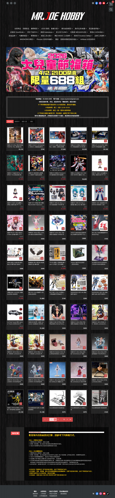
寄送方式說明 (53, 493)
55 (64, 419)
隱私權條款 (64, 493)
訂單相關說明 (43, 495)
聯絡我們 (35, 493)
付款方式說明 (53, 491)
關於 (35, 491)
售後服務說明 (53, 495)
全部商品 (43, 491)
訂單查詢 (43, 493)
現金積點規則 (63, 491)
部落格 (35, 495)
